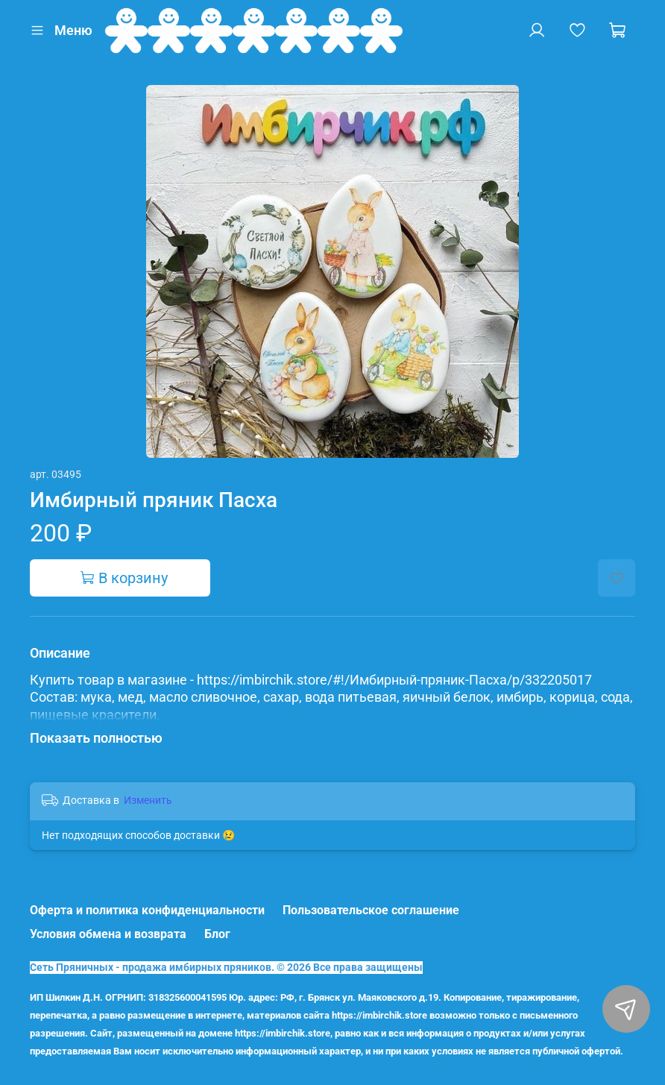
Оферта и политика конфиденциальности (147, 910)
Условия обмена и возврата (108, 934)
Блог (217, 934)
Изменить (148, 800)
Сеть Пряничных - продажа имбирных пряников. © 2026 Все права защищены (226, 967)
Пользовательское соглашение (371, 910)
